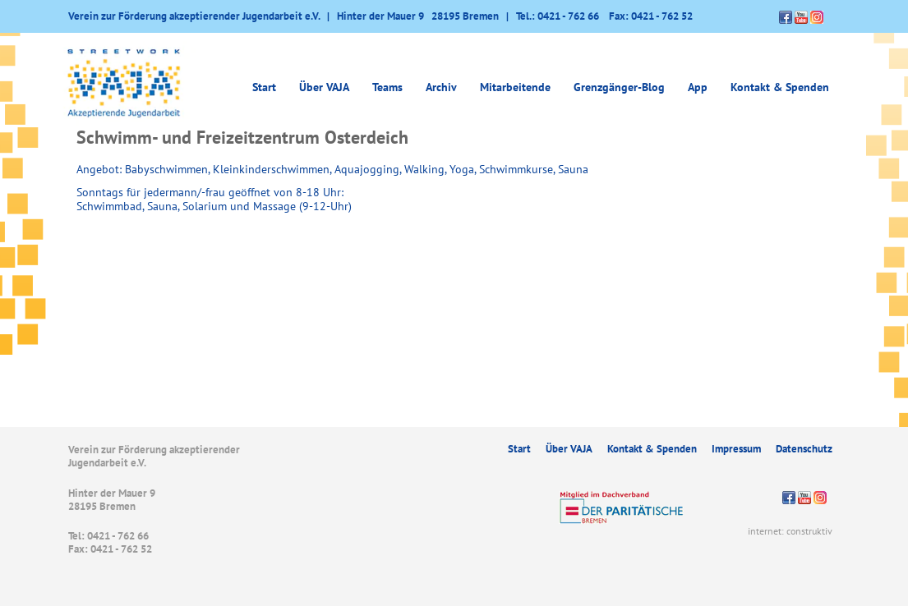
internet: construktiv (790, 531)
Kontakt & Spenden (780, 87)
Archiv (441, 87)
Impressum (736, 449)
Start (264, 87)
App (698, 87)
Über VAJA (324, 87)
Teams (387, 87)
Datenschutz (804, 449)
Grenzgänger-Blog (619, 87)
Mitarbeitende (515, 87)
